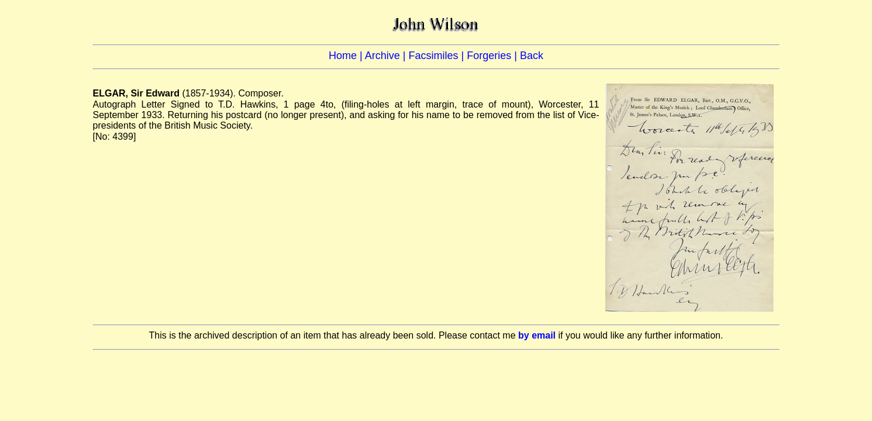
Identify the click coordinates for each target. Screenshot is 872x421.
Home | (347, 55)
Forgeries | (493, 55)
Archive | (387, 55)
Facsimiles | (437, 55)
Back (531, 55)
